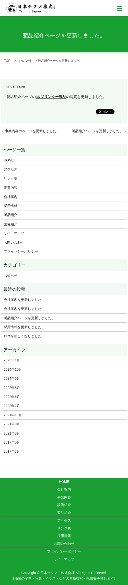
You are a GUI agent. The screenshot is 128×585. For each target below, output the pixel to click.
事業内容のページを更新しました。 (32, 131)
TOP (7, 60)
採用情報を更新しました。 (24, 327)
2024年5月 (12, 378)
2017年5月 (12, 442)
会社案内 (10, 197)
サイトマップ (14, 233)
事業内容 (10, 187)
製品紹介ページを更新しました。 (97, 131)
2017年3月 (12, 451)
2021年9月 (12, 424)
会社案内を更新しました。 (24, 300)
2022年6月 (12, 397)
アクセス (10, 169)
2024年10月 (13, 369)
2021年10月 (13, 415)
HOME (9, 160)
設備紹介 (10, 224)
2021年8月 (12, 433)
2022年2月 (12, 406)
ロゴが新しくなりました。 (24, 336)
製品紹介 (10, 215)
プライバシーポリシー (21, 251)
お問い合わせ (14, 242)
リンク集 (10, 178)
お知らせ (24, 60)
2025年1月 (12, 360)
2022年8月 (12, 388)
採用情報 (10, 206)
